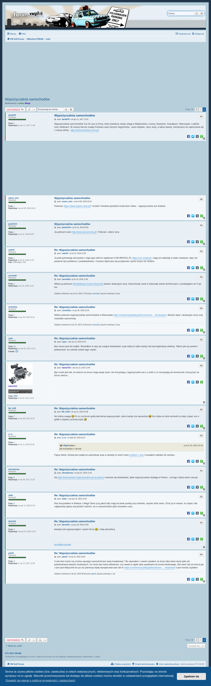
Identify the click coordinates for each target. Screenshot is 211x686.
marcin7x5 (12, 386)
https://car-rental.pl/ (142, 258)
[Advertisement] (105, 70)
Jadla (10, 495)
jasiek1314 (12, 224)
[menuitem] (22, 34)
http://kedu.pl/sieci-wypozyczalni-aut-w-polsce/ (81, 477)
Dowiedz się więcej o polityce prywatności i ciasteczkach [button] (40, 680)
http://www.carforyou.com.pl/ (84, 130)
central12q (12, 307)
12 (15, 346)
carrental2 (12, 276)
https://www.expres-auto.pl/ (77, 206)
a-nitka (21, 103)
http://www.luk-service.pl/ (84, 232)
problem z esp (136, 455)
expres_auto (13, 198)
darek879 (12, 115)
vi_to (10, 434)
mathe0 (11, 250)
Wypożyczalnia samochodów (27, 99)
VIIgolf (66, 445)
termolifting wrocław (62, 544)
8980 (16, 396)
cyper (10, 338)
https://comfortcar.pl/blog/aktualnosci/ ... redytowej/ (149, 567)
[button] (196, 109)
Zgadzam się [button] (191, 676)
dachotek (12, 521)
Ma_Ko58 (12, 408)
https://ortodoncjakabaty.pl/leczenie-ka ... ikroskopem (139, 315)
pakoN (11, 553)
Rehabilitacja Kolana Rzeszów (88, 284)
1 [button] (200, 109)
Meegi (27, 103)
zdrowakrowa (13, 469)
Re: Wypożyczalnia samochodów (74, 249)
